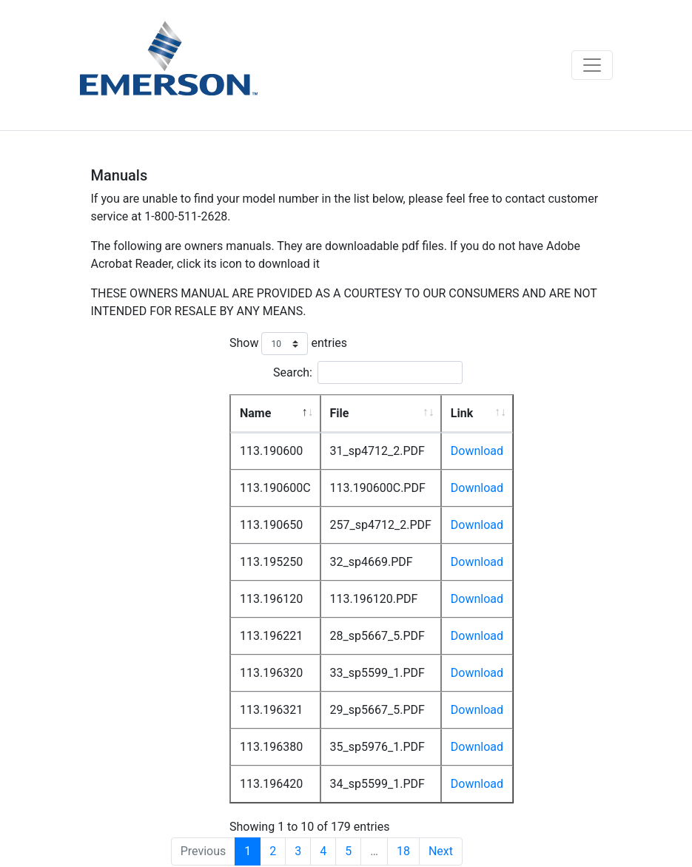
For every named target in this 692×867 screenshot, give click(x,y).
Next (441, 851)
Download (477, 451)
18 (403, 851)
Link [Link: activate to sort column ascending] (462, 413)
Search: (368, 372)
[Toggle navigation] (592, 65)
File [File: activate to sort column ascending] (339, 413)
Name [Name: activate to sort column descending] (255, 413)
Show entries (288, 343)
